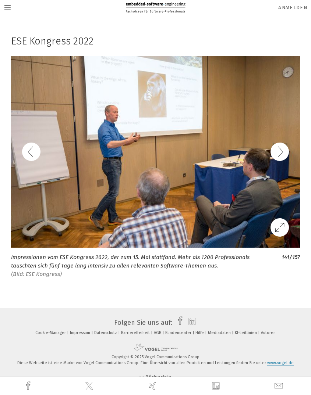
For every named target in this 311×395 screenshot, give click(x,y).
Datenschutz (106, 332)
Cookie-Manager (51, 332)
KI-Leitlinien (246, 332)
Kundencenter (178, 332)
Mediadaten (220, 332)
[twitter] (90, 386)
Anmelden (292, 7)
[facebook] (29, 386)
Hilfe (200, 332)
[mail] (280, 386)
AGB (158, 332)
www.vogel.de (280, 362)
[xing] (153, 386)
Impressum (80, 332)
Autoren (268, 332)
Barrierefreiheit (136, 332)
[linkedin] (216, 386)
